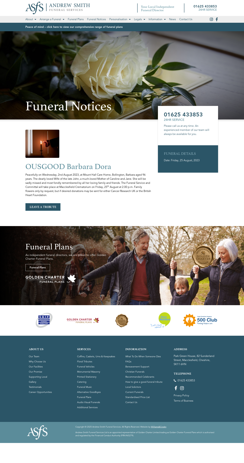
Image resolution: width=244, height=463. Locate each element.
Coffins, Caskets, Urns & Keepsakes (96, 356)
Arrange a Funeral (52, 19)
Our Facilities (36, 366)
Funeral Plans (76, 19)
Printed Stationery (86, 376)
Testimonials (35, 387)
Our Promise (35, 371)
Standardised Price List (137, 397)
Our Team (34, 356)
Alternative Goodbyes (89, 392)
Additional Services (87, 407)
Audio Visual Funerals (88, 402)
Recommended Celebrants (139, 376)
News (172, 19)
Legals (139, 19)
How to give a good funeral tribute (143, 382)
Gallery (32, 382)
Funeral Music (84, 387)
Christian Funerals (134, 371)
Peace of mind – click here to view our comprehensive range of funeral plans (74, 27)
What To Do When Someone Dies (143, 356)
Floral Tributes (84, 361)
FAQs (128, 361)
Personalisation (120, 19)
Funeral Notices (96, 19)
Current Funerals (134, 392)
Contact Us (185, 19)
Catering (81, 382)
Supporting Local (38, 376)
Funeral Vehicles (85, 366)
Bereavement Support (137, 366)
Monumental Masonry (88, 371)
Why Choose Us (37, 361)
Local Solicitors (133, 387)
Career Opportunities (40, 392)
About (30, 19)
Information (157, 19)
